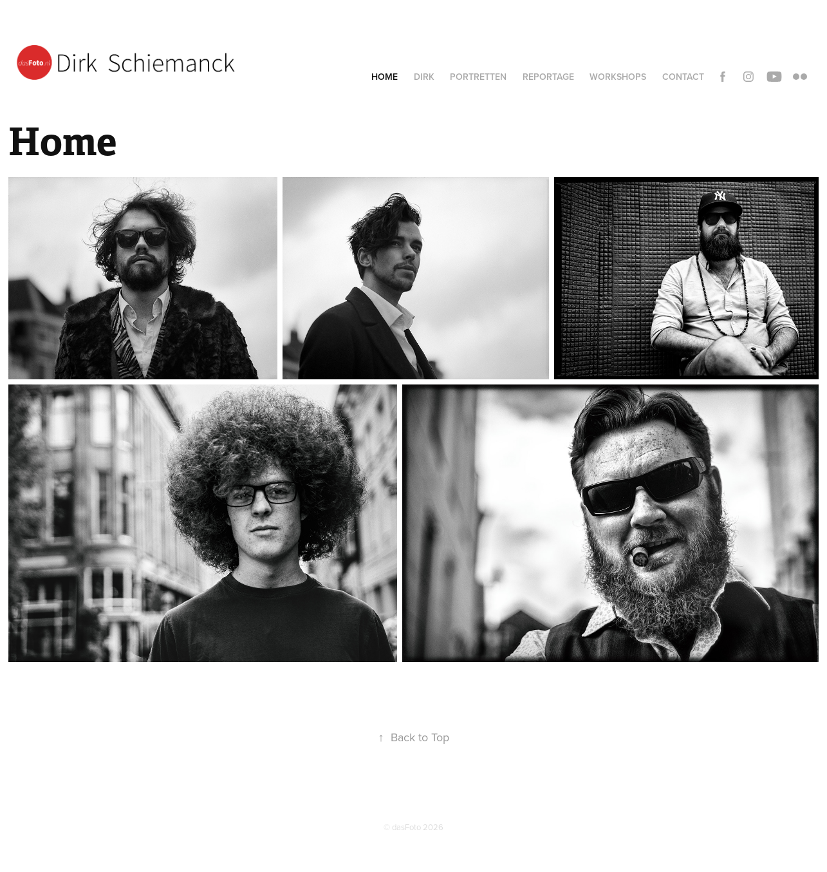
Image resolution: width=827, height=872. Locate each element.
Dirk (424, 76)
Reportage (548, 76)
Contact (683, 76)
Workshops (618, 76)
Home (384, 76)
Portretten (478, 76)
